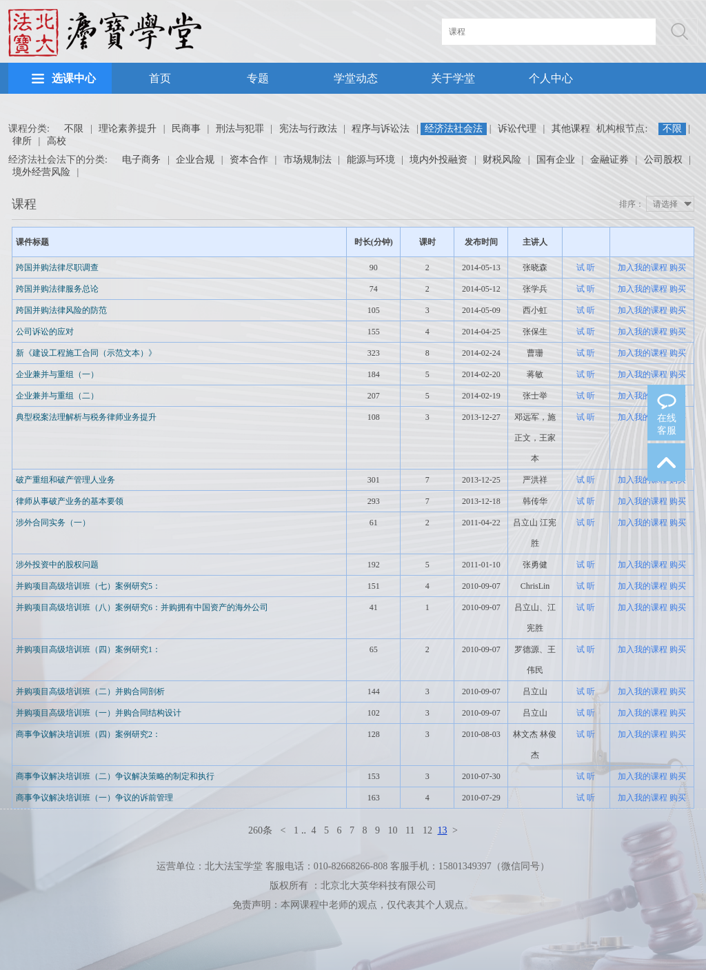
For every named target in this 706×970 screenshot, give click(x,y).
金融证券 (609, 159)
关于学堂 (453, 78)
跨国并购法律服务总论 (57, 289)
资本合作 (249, 159)
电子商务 (141, 159)
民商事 (186, 128)
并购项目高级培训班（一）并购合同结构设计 (98, 713)
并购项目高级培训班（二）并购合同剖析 (90, 691)
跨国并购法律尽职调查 (57, 267)
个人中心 (551, 78)
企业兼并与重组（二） (57, 396)
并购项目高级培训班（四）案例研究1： (88, 649)
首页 (160, 78)
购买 (677, 267)
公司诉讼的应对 (45, 331)
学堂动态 (356, 78)
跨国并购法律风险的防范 (61, 310)
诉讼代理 (517, 128)
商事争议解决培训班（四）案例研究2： (88, 734)
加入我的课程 (642, 267)
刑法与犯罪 (240, 128)
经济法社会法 (454, 128)
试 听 (585, 267)
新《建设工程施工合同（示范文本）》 (86, 353)
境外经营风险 (41, 172)
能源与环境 (371, 159)
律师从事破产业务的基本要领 (69, 501)
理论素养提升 (128, 128)
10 (393, 830)
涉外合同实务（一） (53, 522)
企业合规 (195, 159)
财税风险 (502, 159)
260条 (260, 830)
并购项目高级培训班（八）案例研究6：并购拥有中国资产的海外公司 (142, 607)
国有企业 (555, 159)
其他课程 (571, 128)
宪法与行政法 (308, 128)
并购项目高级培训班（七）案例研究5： (88, 586)
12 (427, 830)
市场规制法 (307, 159)
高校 (56, 141)
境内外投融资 (438, 159)
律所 (22, 141)
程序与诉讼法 (381, 128)
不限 (73, 128)
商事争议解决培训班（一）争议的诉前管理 (94, 797)
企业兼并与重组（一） (57, 374)
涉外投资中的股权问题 (57, 564)
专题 (258, 78)
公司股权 (663, 159)
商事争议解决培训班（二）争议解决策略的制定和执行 (115, 776)
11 (409, 830)
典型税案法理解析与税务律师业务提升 (86, 417)
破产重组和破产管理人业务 (65, 480)
